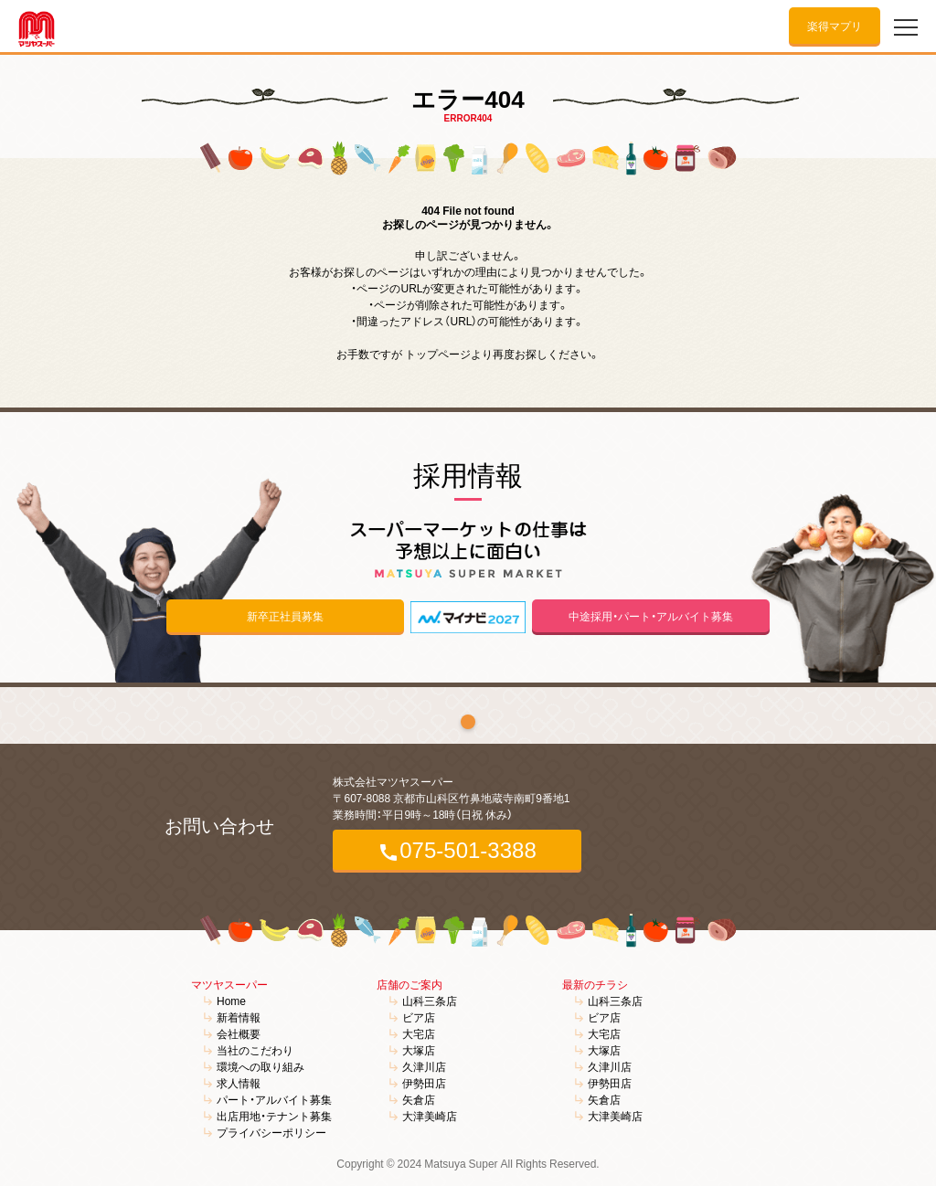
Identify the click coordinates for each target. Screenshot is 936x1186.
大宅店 (418, 1033)
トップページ (438, 353)
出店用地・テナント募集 (274, 1115)
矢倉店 (418, 1099)
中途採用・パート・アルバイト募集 (651, 616)
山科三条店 (429, 1000)
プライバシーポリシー (271, 1132)
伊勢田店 (424, 1083)
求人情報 (239, 1083)
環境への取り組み (260, 1066)
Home (231, 1000)
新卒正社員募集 (285, 616)
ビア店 (418, 1017)
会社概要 (239, 1033)
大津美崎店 (429, 1115)
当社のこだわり (255, 1050)
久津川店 (424, 1066)
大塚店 (418, 1050)
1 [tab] (468, 722)
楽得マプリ (834, 25)
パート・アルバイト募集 (274, 1099)
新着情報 (239, 1017)
